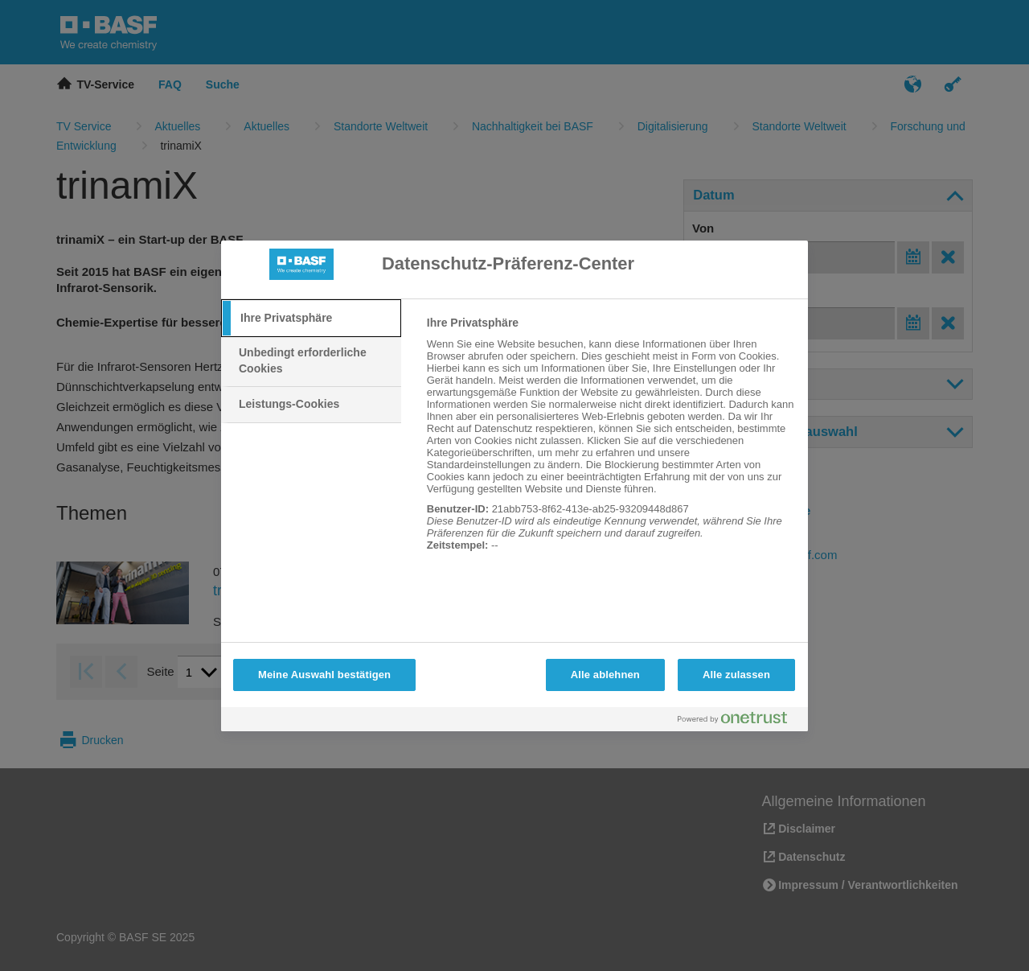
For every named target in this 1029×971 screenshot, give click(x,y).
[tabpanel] (610, 442)
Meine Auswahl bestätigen (324, 675)
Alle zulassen (736, 675)
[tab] (311, 318)
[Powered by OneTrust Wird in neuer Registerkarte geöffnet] (739, 721)
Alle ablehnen (605, 675)
